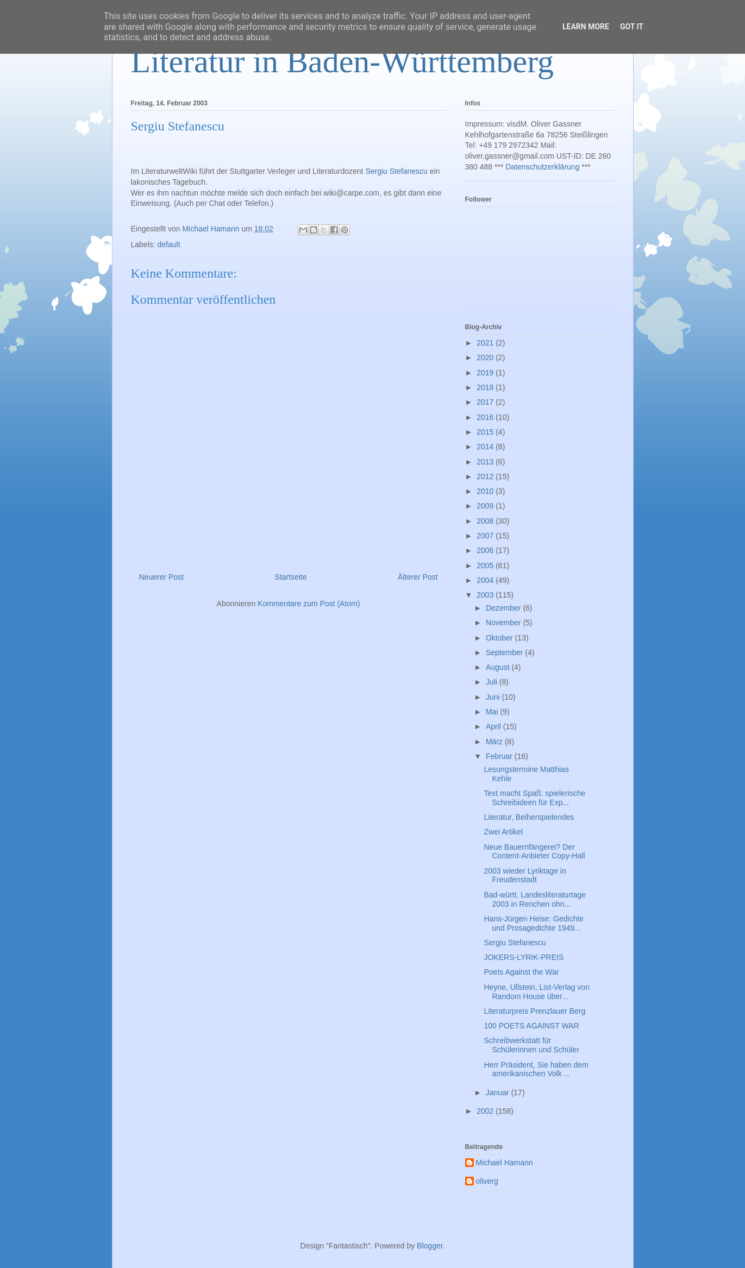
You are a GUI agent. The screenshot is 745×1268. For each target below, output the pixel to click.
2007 (486, 535)
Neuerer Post (161, 577)
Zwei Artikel (503, 831)
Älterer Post (417, 577)
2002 (486, 1111)
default (169, 244)
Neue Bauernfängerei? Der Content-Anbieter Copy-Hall (534, 852)
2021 (486, 342)
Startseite (291, 577)
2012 (486, 476)
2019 (486, 372)
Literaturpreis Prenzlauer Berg (534, 1011)
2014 (486, 446)
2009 (486, 505)
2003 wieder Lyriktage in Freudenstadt (525, 875)
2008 (486, 521)
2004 (486, 580)
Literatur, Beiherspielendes (529, 817)
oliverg (487, 1181)
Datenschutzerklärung (542, 166)
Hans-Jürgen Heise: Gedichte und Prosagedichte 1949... (534, 923)
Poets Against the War (521, 972)
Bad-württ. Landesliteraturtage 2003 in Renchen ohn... (535, 899)
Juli (492, 681)
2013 (486, 461)
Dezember (504, 608)
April (494, 726)
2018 (486, 387)
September (505, 652)
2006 (486, 550)
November (504, 622)
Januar (498, 1092)
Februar (500, 756)
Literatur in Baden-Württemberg (342, 61)
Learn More (585, 26)
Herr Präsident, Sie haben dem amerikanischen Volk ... (536, 1069)
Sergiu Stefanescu (396, 171)
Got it (631, 26)
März (495, 741)
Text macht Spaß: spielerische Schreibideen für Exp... (534, 798)
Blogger (429, 1245)
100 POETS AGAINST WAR (531, 1025)
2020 (486, 357)
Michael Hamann (504, 1162)
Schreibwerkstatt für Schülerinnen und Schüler (531, 1045)
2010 (486, 491)
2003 (486, 595)
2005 (486, 565)
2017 (486, 402)
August (498, 667)
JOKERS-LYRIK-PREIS (524, 957)
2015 (486, 432)
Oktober (500, 637)
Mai (493, 711)
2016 (486, 417)
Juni (494, 697)
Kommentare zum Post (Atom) (309, 603)
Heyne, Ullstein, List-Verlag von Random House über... (537, 992)
